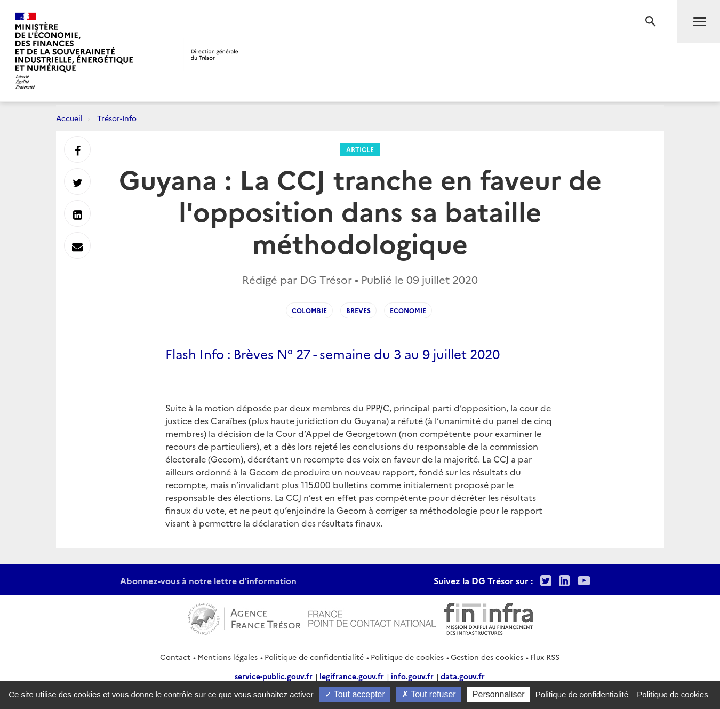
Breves (358, 310)
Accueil (69, 118)
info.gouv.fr (412, 676)
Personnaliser (499, 694)
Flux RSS (544, 656)
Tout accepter (355, 694)
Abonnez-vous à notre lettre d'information (208, 580)
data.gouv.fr (463, 676)
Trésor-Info (117, 118)
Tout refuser (429, 694)
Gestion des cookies (487, 656)
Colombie (309, 310)
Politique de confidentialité (314, 656)
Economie (408, 310)
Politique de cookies (407, 656)
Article (360, 149)
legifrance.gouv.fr (351, 676)
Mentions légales (227, 656)
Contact (175, 656)
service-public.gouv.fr (274, 676)
